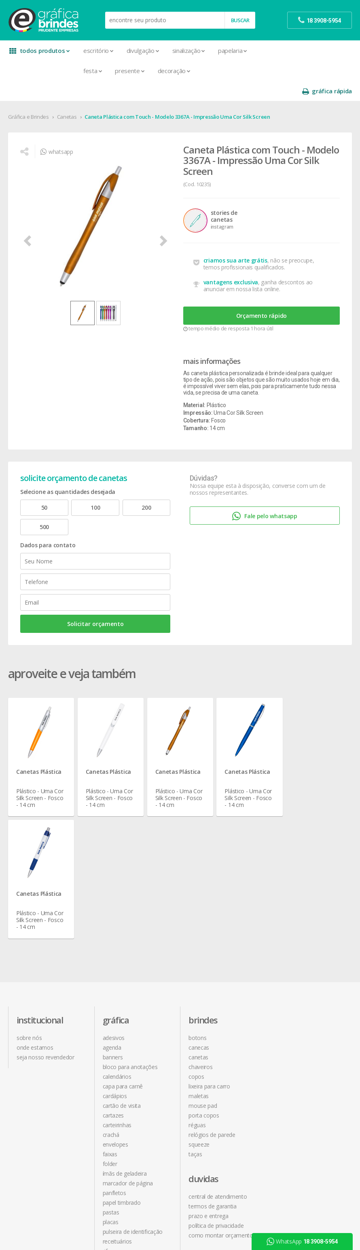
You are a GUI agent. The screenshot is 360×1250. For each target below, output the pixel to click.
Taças (195, 1012)
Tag (107, 1147)
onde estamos (35, 905)
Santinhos (115, 1128)
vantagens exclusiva (230, 262)
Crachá (111, 992)
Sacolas (112, 1118)
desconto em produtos (303, 1095)
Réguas (196, 983)
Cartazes (113, 973)
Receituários (117, 1099)
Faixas (110, 1012)
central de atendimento (304, 895)
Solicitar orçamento (95, 603)
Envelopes (115, 1002)
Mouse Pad (202, 963)
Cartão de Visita (122, 963)
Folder (110, 1021)
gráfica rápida (327, 50)
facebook (291, 1021)
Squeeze (199, 1002)
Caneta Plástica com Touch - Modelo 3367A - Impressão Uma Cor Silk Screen (177, 96)
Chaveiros (200, 925)
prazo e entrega (295, 915)
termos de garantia (299, 905)
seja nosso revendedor (45, 915)
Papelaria (232, 50)
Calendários (117, 934)
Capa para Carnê (123, 944)
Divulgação (143, 50)
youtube (290, 1041)
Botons (197, 895)
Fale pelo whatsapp (264, 496)
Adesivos (114, 895)
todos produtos (39, 50)
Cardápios (115, 954)
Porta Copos (203, 973)
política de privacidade (302, 925)
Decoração (174, 71)
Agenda (112, 905)
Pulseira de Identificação (133, 1089)
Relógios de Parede (211, 992)
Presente (129, 71)
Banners (113, 915)
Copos (196, 934)
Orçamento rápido (261, 295)
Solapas (112, 1138)
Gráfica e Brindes (28, 96)
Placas (111, 1080)
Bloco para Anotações (130, 925)
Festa (92, 71)
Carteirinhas (117, 983)
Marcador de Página (128, 1041)
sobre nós (29, 895)
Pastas (111, 1070)
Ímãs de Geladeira (125, 1031)
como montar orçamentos (308, 934)
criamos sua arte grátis (235, 240)
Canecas (198, 905)
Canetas (67, 96)
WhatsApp (302, 1241)
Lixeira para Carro (209, 944)
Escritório (98, 50)
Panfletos (114, 1051)
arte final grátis (293, 1086)
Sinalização (188, 50)
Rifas (108, 1109)
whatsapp (56, 131)
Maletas (198, 954)
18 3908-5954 (296, 978)
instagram (292, 1031)
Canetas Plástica (38, 751)
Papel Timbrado (122, 1060)
